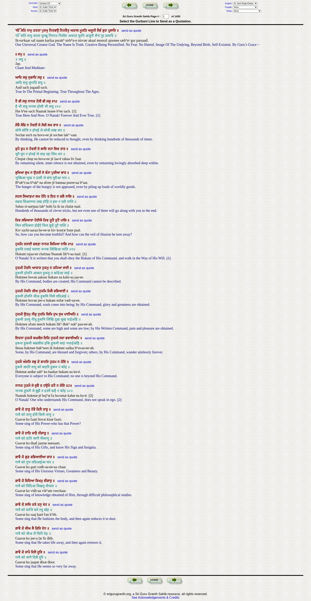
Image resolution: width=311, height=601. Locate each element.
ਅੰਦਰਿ (27, 361)
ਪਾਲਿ (64, 220)
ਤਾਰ (63, 149)
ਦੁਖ (56, 314)
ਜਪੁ (20, 54)
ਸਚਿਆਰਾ (28, 220)
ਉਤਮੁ (28, 314)
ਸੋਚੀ (44, 125)
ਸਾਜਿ (28, 504)
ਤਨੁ (40, 504)
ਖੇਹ (45, 504)
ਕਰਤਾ (37, 30)
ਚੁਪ (23, 149)
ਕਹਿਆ (58, 268)
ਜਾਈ (66, 268)
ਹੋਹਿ (44, 196)
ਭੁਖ (27, 172)
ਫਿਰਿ (38, 528)
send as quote (130, 30)
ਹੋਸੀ (39, 101)
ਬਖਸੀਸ (38, 338)
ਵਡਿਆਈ (60, 291)
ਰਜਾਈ (28, 244)
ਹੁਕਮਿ (19, 244)
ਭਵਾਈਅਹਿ (72, 338)
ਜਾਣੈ (35, 433)
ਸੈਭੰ (99, 30)
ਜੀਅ (35, 291)
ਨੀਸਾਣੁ (42, 433)
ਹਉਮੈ (47, 385)
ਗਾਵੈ (18, 409)
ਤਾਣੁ (28, 409)
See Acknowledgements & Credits (155, 597)
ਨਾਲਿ (69, 196)
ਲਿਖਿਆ (55, 244)
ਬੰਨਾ (48, 172)
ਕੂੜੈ (52, 220)
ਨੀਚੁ (35, 314)
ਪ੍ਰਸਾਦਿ (112, 30)
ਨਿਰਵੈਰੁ (65, 30)
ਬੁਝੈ (37, 385)
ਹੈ (16, 101)
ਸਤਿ (24, 30)
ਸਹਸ (19, 196)
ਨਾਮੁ (30, 30)
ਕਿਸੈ (39, 409)
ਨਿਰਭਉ (54, 30)
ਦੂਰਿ (40, 552)
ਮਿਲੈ (50, 291)
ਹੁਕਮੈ (19, 361)
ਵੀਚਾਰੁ (48, 480)
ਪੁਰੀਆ (56, 172)
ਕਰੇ (34, 504)
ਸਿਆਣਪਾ (29, 196)
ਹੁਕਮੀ (19, 268)
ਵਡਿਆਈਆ (39, 457)
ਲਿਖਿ (49, 314)
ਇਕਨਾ (20, 338)
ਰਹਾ (51, 149)
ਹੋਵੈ (33, 409)
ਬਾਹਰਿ (45, 361)
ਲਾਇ (44, 149)
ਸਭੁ (34, 361)
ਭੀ (20, 101)
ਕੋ (39, 361)
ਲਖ (50, 125)
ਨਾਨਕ (32, 101)
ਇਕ (53, 196)
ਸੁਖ (61, 314)
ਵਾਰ (56, 125)
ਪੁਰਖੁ (45, 30)
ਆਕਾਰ (37, 268)
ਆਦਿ (19, 77)
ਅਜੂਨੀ (92, 30)
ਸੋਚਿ (24, 125)
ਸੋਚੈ (18, 125)
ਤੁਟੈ (57, 220)
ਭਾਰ (64, 172)
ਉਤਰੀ (38, 172)
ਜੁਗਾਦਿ (32, 77)
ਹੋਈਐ (38, 220)
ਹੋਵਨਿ (28, 268)
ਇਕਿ (47, 338)
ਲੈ (33, 528)
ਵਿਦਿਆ (30, 480)
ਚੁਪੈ (18, 149)
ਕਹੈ (54, 385)
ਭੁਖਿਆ (20, 172)
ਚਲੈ (62, 196)
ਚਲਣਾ (37, 244)
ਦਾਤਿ (28, 433)
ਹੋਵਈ (34, 125)
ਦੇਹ (44, 528)
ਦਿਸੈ (34, 552)
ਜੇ (39, 125)
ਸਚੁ (25, 77)
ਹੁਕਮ (54, 361)
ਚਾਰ (50, 457)
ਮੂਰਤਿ (84, 30)
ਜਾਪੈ (28, 552)
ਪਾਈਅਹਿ (70, 314)
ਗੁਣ (28, 457)
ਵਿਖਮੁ (40, 480)
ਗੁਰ (105, 30)
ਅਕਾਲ (75, 30)
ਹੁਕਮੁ (46, 268)
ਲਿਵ (57, 149)
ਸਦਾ (62, 338)
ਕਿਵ (18, 220)
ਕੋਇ (64, 361)
